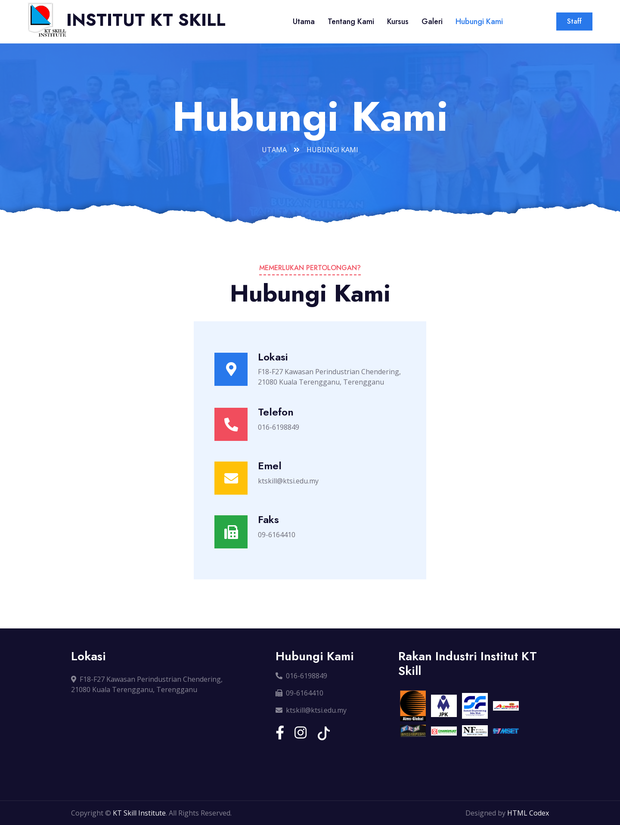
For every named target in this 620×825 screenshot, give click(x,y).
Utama (304, 21)
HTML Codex (528, 813)
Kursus (398, 21)
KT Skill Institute (139, 813)
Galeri (432, 21)
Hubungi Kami (479, 21)
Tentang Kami (351, 21)
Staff (574, 21)
